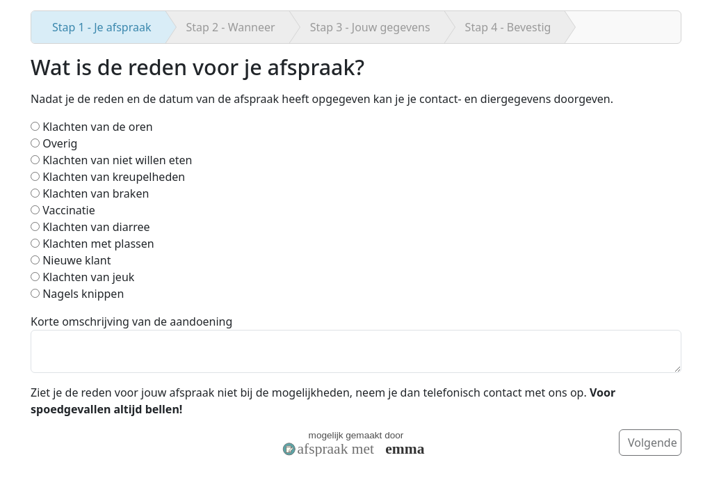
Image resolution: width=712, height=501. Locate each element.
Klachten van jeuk (82, 277)
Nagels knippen (77, 293)
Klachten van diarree (90, 226)
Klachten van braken (90, 193)
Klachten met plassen (92, 243)
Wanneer (230, 27)
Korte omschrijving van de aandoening (131, 321)
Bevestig (508, 27)
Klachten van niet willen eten (111, 160)
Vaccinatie (63, 210)
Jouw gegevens (370, 27)
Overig (54, 143)
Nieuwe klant (71, 260)
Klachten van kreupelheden (108, 176)
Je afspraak (102, 27)
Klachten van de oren (92, 126)
